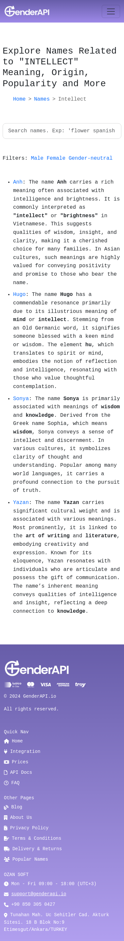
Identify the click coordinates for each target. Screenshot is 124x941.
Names (42, 99)
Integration (22, 751)
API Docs (18, 772)
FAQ (12, 783)
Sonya (21, 399)
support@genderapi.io (38, 894)
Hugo (19, 295)
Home (19, 99)
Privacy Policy (26, 828)
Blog (13, 807)
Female (55, 158)
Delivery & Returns (33, 849)
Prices (16, 762)
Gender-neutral (91, 158)
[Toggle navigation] (111, 11)
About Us (18, 817)
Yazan (21, 503)
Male (37, 158)
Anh (18, 182)
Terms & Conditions (32, 838)
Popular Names (26, 859)
